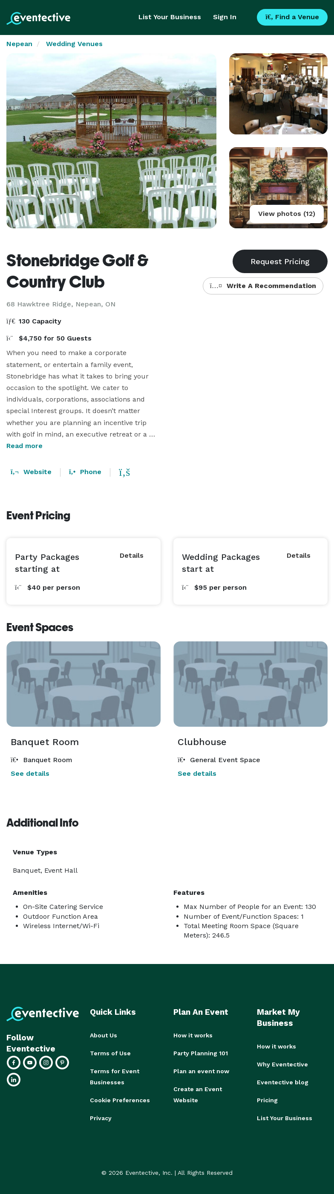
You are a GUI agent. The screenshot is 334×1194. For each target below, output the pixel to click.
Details (132, 555)
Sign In (224, 17)
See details (30, 773)
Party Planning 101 (200, 1053)
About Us (103, 1035)
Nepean (19, 44)
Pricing (267, 1100)
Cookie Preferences (120, 1100)
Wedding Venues (74, 44)
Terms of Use (110, 1053)
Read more (24, 446)
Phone (85, 472)
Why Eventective (282, 1064)
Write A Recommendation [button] (263, 286)
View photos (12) (286, 214)
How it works (193, 1035)
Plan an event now (201, 1071)
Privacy (101, 1118)
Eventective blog (282, 1082)
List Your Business (169, 17)
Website (31, 472)
